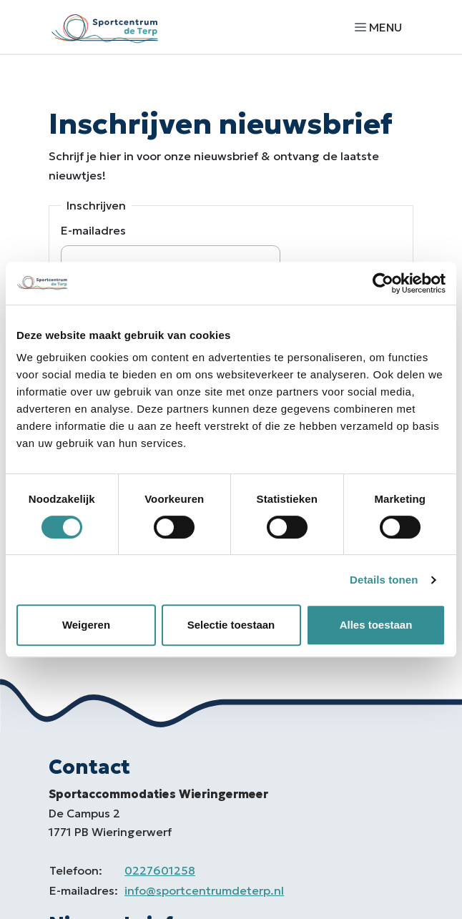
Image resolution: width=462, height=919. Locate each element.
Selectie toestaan (231, 625)
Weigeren (86, 625)
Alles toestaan (376, 625)
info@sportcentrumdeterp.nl (204, 890)
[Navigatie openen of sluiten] (381, 26)
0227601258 (159, 870)
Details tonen (384, 580)
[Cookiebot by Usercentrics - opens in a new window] (383, 283)
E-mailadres (93, 230)
